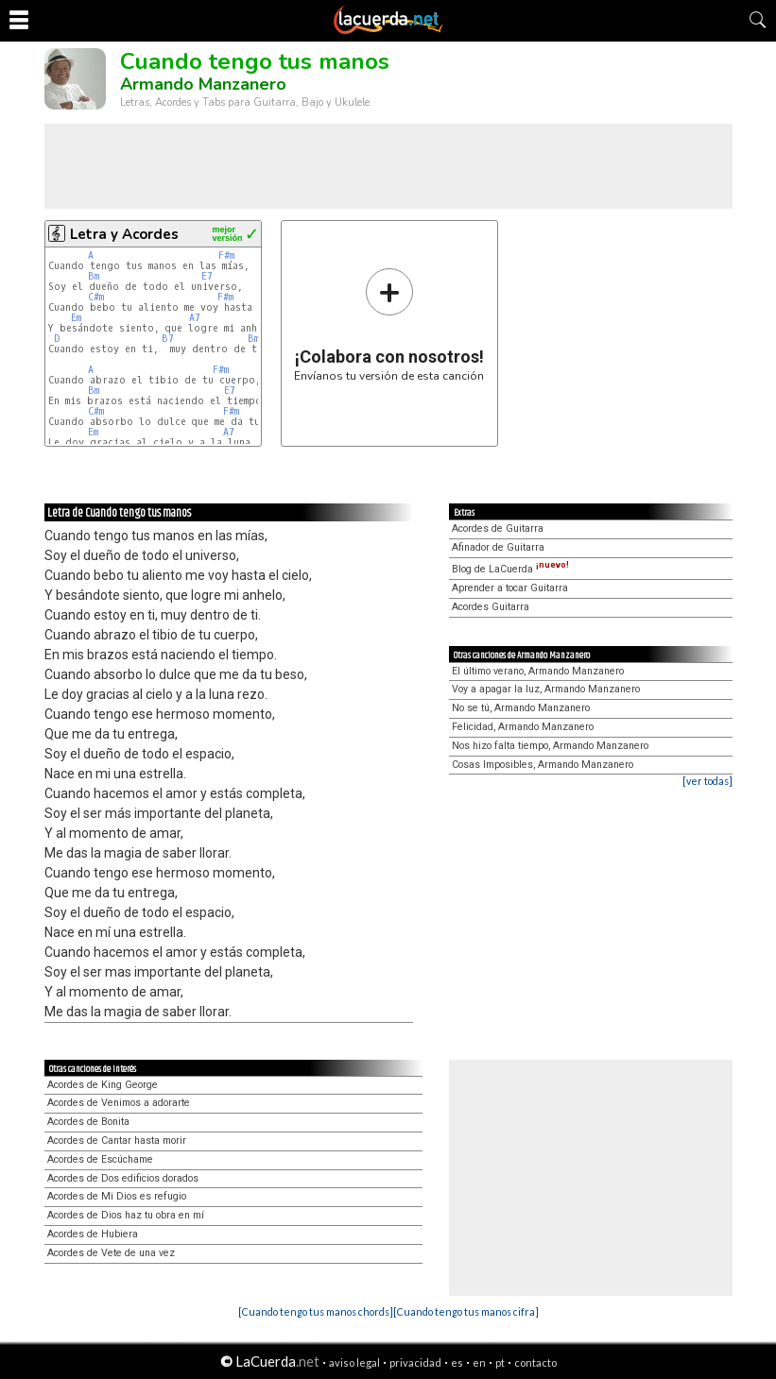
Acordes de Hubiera (92, 1234)
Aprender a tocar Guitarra (510, 588)
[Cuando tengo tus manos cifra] (466, 1311)
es (457, 1362)
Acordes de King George (102, 1085)
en (479, 1362)
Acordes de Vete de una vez (111, 1253)
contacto (535, 1362)
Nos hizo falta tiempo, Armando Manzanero (550, 746)
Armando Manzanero (203, 84)
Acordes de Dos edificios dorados (122, 1178)
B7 (168, 338)
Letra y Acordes (124, 234)
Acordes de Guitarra (497, 528)
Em (76, 318)
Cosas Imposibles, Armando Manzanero (542, 764)
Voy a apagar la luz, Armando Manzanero (546, 689)
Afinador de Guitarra (498, 547)
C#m (96, 297)
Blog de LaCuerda (510, 569)
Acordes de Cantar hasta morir (116, 1140)
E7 (207, 276)
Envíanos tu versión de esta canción (389, 324)
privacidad (415, 1362)
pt (500, 1362)
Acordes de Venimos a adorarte (118, 1103)
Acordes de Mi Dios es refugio (116, 1196)
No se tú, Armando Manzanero (521, 708)
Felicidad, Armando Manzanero (523, 727)
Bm (93, 276)
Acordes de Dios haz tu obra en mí (125, 1215)
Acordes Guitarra (490, 607)
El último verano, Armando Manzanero (538, 671)
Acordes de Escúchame (100, 1159)
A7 (194, 318)
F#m (226, 255)
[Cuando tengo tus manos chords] (315, 1311)
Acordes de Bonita (88, 1121)
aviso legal (354, 1362)
